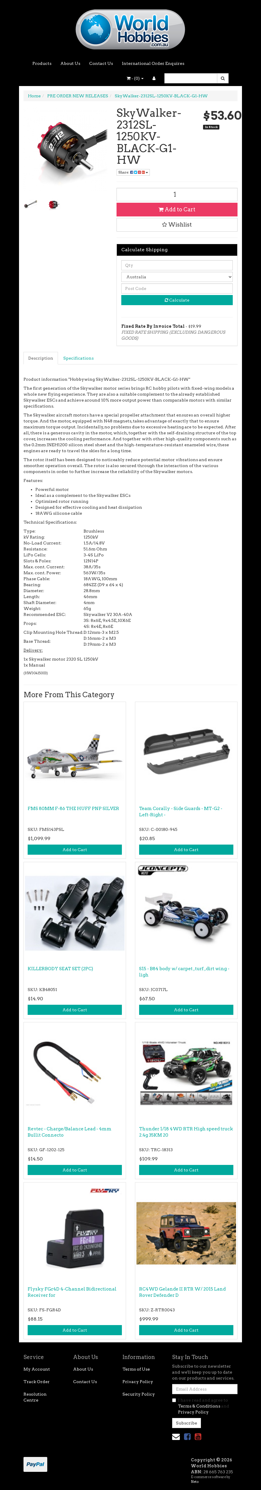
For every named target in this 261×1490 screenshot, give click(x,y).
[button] (177, 225)
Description (40, 358)
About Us (70, 63)
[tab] (41, 358)
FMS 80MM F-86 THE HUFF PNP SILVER (73, 808)
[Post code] (177, 288)
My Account (36, 1369)
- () (135, 78)
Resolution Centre (35, 1397)
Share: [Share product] (133, 172)
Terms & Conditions (199, 1406)
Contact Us (101, 63)
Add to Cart (176, 209)
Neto (195, 1482)
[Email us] (176, 1436)
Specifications (78, 358)
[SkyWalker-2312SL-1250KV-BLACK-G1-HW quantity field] (177, 194)
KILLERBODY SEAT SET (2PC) (60, 968)
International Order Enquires (153, 63)
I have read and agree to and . (200, 1406)
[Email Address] (205, 1389)
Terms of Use (136, 1369)
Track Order (36, 1381)
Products (41, 63)
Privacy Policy (137, 1381)
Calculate (177, 300)
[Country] (177, 277)
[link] (187, 1436)
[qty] (177, 265)
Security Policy (138, 1394)
